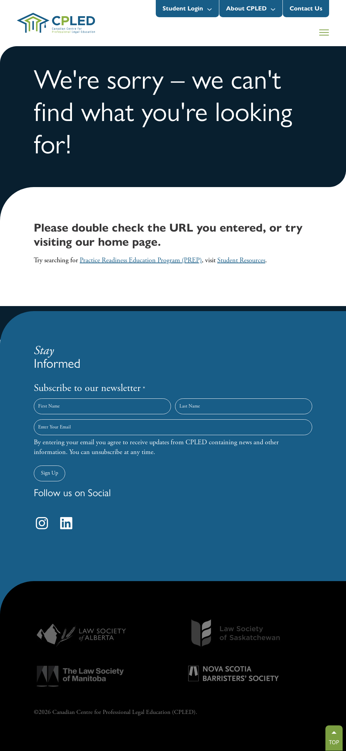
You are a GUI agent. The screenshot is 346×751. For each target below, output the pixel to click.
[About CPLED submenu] (273, 9)
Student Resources (241, 260)
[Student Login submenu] (209, 9)
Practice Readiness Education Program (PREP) (141, 260)
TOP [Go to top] (334, 742)
